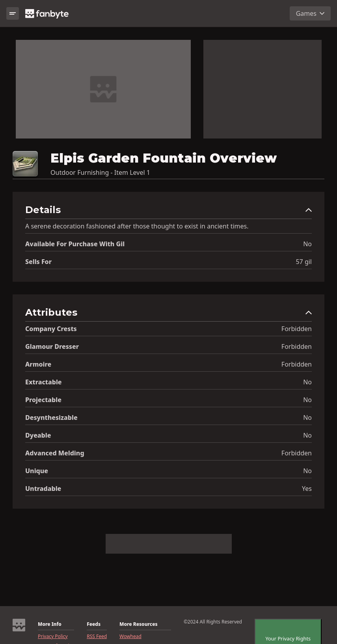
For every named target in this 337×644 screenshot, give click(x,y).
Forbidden (296, 329)
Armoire (38, 364)
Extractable (43, 382)
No (307, 244)
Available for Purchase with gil (75, 244)
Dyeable (38, 435)
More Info (49, 624)
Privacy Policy (53, 636)
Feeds (94, 624)
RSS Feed (97, 636)
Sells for (38, 262)
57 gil (304, 262)
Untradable (43, 488)
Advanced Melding (54, 453)
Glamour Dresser (52, 346)
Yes (307, 488)
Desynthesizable (51, 417)
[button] (168, 211)
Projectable (43, 400)
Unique (36, 471)
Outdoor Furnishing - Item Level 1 (100, 172)
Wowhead (130, 636)
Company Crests (51, 329)
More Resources (138, 624)
